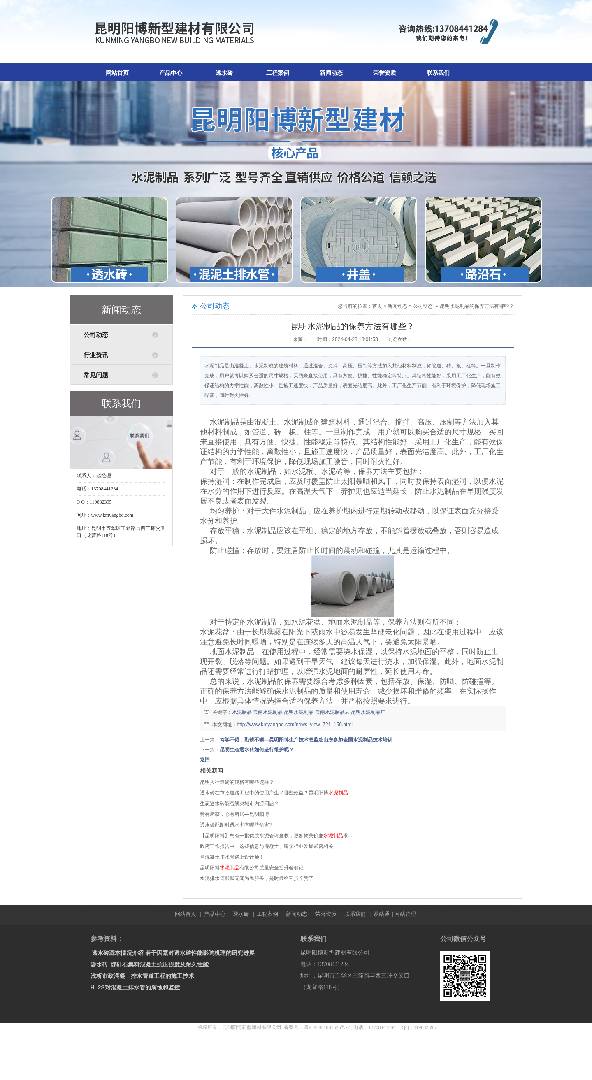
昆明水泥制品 (298, 712)
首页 (377, 306)
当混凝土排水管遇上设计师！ (232, 857)
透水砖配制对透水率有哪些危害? (236, 825)
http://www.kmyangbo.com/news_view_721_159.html (295, 724)
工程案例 (277, 73)
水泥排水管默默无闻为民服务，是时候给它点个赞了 (256, 878)
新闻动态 (331, 73)
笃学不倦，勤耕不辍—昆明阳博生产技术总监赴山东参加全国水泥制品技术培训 (306, 740)
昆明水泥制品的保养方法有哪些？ (477, 306)
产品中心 (170, 73)
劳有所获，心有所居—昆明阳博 (234, 814)
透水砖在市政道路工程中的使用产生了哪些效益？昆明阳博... (276, 793)
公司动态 (96, 335)
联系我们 (438, 73)
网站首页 (117, 73)
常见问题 (96, 375)
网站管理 (405, 914)
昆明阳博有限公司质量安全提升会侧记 (252, 868)
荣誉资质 (384, 73)
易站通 (384, 914)
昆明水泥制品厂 (368, 712)
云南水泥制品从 (332, 712)
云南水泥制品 (268, 712)
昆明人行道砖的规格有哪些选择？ (237, 782)
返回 (205, 759)
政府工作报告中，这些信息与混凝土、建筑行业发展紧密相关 (266, 846)
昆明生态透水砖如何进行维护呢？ (257, 750)
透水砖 (224, 73)
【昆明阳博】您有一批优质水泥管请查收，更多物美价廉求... (276, 835)
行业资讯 (96, 355)
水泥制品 (242, 712)
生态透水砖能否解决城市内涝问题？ (239, 803)
